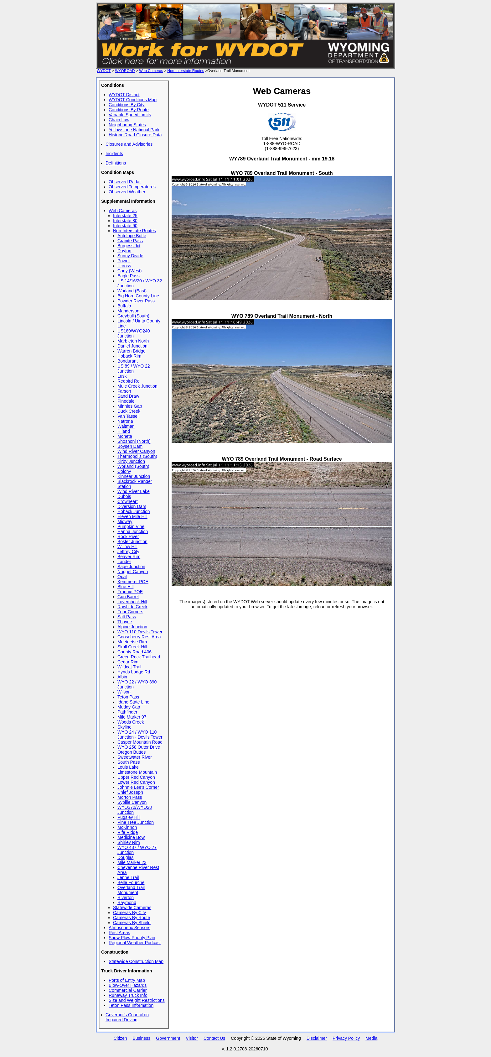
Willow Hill (127, 546)
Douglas (125, 857)
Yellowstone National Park (134, 129)
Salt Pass (126, 616)
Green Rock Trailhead (138, 656)
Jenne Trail (128, 877)
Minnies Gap (129, 406)
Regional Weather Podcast (135, 942)
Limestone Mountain (137, 772)
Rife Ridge (127, 832)
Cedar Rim (127, 661)
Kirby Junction (131, 461)
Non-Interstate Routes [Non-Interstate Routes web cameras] (185, 71)
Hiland (123, 431)
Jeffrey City (128, 551)
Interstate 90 (125, 225)
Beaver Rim (128, 556)
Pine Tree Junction (135, 822)
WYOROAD (125, 71)
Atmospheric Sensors (129, 927)
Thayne (124, 621)
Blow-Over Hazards (128, 985)
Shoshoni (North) (134, 441)
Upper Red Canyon (136, 777)
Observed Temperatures (132, 186)
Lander (124, 561)
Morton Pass (129, 797)
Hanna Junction (132, 531)
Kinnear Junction (133, 476)
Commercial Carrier (128, 990)
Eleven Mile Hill (132, 516)
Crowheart (127, 501)
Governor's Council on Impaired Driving (127, 1017)
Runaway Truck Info (128, 995)
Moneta (124, 436)
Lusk (122, 376)
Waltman (126, 426)
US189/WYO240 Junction (133, 333)
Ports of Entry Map (127, 980)
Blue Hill (125, 586)
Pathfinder (127, 711)
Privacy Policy (346, 1038)
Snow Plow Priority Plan (132, 937)
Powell (123, 260)
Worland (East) (132, 290)
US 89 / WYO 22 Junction (133, 369)
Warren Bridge (131, 350)
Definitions (116, 162)
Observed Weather (127, 191)
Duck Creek (128, 411)
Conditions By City (126, 104)
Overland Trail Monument (131, 890)
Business (141, 1038)
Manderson (128, 310)
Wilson (124, 691)
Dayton (124, 250)
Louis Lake (128, 767)
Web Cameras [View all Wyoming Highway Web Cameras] (123, 210)
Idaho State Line (133, 701)
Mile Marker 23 (132, 862)
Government (168, 1038)
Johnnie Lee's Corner (138, 787)
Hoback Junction (133, 511)
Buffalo (124, 305)
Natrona (125, 421)
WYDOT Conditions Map (133, 99)
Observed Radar (125, 181)
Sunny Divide (130, 255)
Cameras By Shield (132, 922)
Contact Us (214, 1038)
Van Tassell (128, 416)
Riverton (125, 897)
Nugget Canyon (132, 571)
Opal (122, 576)
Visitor (192, 1038)
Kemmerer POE (132, 581)
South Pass (128, 762)
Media (371, 1038)
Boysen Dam (129, 446)
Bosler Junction (132, 541)
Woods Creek (130, 722)
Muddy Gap (128, 706)
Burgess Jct (128, 245)
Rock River (128, 536)
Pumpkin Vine (130, 526)
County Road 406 (134, 651)
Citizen (120, 1038)
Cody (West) (129, 270)
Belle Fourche (130, 882)
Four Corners (130, 611)
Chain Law (119, 119)
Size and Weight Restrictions (137, 1000)
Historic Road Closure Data (135, 134)
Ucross (124, 265)
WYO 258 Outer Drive (138, 747)
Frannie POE (130, 591)
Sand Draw (128, 396)
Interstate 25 (125, 215)
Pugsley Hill (128, 817)
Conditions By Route (129, 109)
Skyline (124, 727)
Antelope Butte (131, 235)
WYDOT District (124, 94)
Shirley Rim (128, 842)
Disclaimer (317, 1038)
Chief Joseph (130, 792)
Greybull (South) (133, 315)
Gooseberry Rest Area (139, 636)
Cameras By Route (131, 917)
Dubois (124, 496)
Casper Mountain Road (140, 742)
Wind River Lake (133, 491)
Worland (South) (133, 466)
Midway (124, 521)
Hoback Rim (129, 355)
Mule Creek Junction (137, 386)
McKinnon (127, 827)
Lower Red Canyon (136, 782)
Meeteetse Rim (132, 641)
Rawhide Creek (132, 606)
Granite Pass (130, 240)
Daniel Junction (132, 345)
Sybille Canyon (132, 802)
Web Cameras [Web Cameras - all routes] (151, 71)
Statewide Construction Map (136, 961)
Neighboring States (127, 124)
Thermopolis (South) (137, 456)
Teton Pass (128, 696)
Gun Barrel (128, 596)
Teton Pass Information (131, 1005)
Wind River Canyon (136, 451)
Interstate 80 (125, 220)
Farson (124, 391)
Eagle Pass (128, 275)
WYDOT (104, 71)
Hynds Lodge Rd (133, 671)
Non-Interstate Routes (134, 230)
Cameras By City (129, 912)
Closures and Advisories (129, 144)
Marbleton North (133, 340)
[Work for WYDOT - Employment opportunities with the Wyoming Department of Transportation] (245, 65)
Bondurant (127, 361)
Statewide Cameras (132, 907)
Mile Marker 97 (132, 716)
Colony (124, 471)
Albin (122, 676)
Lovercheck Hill (132, 601)
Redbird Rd (128, 381)
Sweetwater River (134, 757)
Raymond (126, 902)
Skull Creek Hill (132, 646)
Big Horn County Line (138, 295)
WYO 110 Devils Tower (140, 631)
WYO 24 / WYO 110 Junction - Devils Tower (140, 735)
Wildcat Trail (129, 666)
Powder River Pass (136, 300)
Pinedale (126, 401)
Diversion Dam (131, 506)
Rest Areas (119, 932)
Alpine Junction (132, 626)
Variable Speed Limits (130, 114)
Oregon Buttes (131, 752)
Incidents (114, 153)
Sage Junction (131, 566)
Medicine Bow (131, 837)
